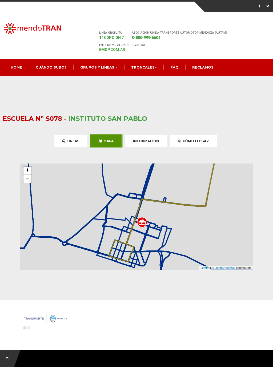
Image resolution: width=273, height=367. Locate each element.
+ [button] (27, 171)
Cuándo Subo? (51, 67)
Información (146, 141)
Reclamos (203, 67)
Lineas (70, 141)
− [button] (27, 179)
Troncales (144, 67)
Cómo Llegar (193, 141)
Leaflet (204, 267)
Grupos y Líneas (99, 67)
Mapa (106, 141)
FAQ (174, 67)
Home (16, 67)
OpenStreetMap (225, 267)
